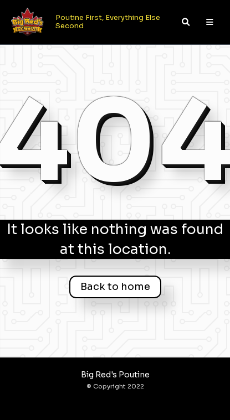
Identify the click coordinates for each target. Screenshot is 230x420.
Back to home (115, 287)
